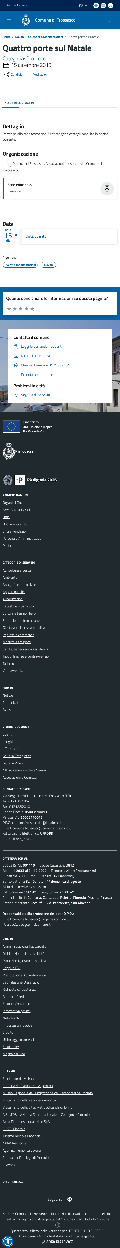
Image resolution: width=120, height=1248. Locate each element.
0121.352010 (19, 806)
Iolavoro (9, 1164)
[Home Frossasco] (46, 20)
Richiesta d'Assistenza (19, 989)
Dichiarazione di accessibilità (23, 953)
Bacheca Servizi (14, 996)
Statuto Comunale (16, 1003)
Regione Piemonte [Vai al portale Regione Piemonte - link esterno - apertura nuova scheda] (17, 5)
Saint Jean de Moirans (19, 1078)
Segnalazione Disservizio (21, 982)
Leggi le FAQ (12, 968)
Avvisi (7, 709)
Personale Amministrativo (22, 538)
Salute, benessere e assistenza (25, 649)
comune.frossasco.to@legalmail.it (37, 822)
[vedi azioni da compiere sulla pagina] (37, 74)
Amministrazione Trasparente (24, 946)
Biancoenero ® (30, 1236)
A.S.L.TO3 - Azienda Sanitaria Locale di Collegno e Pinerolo (46, 1114)
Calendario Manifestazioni (45, 36)
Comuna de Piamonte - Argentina (28, 1085)
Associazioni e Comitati (20, 777)
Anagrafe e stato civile (19, 584)
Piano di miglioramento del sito (25, 960)
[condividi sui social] (13, 74)
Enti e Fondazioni (15, 531)
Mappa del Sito (14, 1054)
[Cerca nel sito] (108, 20)
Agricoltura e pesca (17, 570)
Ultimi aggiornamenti (18, 1039)
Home (7, 36)
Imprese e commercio (18, 634)
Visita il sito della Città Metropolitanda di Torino (37, 1107)
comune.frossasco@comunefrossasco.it (42, 828)
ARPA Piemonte (14, 1143)
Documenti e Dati (15, 524)
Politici (7, 545)
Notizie (8, 695)
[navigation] (9, 19)
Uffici (6, 517)
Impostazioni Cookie (17, 1025)
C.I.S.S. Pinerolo (14, 1128)
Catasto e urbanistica (18, 606)
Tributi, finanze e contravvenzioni (27, 656)
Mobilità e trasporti (17, 642)
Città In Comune (97, 1219)
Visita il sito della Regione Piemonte (29, 1100)
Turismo (8, 663)
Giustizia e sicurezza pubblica (24, 627)
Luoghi (8, 741)
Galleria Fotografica (17, 755)
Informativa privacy (17, 1011)
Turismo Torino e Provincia (22, 1136)
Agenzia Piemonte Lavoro (22, 1150)
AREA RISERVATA (57, 1241)
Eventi (7, 734)
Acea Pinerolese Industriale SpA (26, 1121)
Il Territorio (10, 748)
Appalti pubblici (14, 591)
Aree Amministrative (18, 509)
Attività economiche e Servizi (24, 770)
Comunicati (11, 702)
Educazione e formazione (21, 620)
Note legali (11, 1018)
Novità (19, 36)
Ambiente (10, 577)
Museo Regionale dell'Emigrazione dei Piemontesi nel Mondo (48, 1093)
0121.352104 (18, 801)
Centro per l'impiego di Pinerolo (26, 1157)
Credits (8, 1032)
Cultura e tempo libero (19, 613)
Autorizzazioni (13, 599)
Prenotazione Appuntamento (24, 975)
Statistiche (11, 1046)
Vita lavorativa (13, 670)
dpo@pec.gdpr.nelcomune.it (30, 924)
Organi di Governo (16, 502)
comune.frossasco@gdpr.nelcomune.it (41, 919)
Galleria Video (13, 763)
